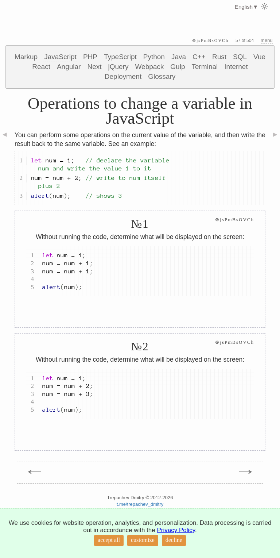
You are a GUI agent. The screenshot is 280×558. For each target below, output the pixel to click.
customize (143, 540)
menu (267, 40)
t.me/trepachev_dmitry (140, 504)
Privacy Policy (176, 530)
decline (174, 540)
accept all (109, 540)
